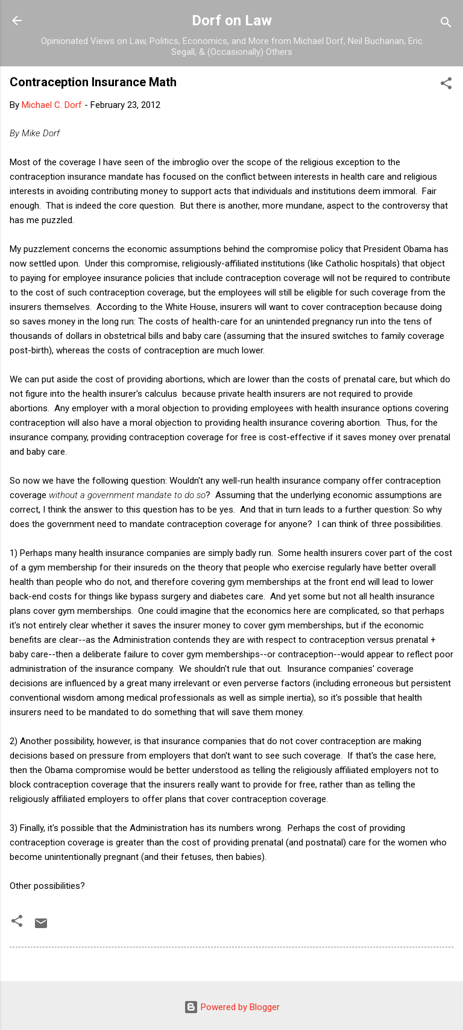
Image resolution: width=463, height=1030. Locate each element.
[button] (446, 85)
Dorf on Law (232, 20)
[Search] (446, 24)
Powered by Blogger (232, 1007)
